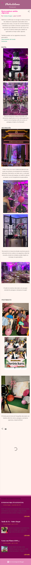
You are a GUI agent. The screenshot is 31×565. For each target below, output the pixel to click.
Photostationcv (12, 4)
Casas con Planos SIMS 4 (10, 541)
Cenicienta (4, 41)
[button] (29, 11)
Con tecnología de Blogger (15, 562)
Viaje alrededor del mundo (8, 39)
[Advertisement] (15, 480)
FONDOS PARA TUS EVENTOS (12, 502)
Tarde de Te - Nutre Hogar (10, 522)
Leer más (27, 516)
